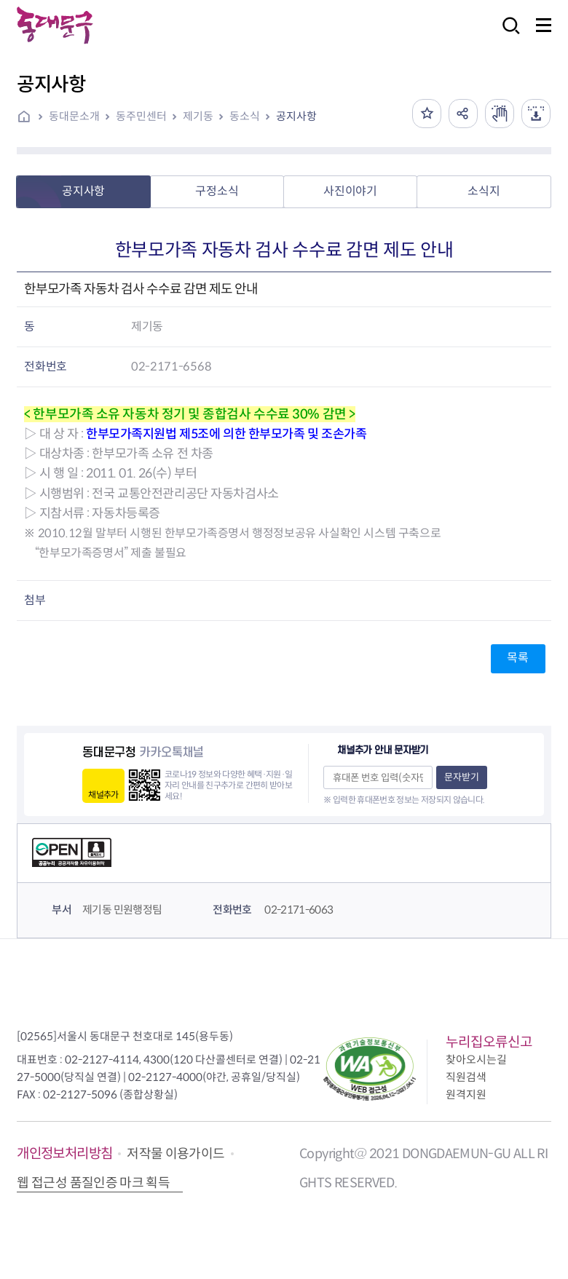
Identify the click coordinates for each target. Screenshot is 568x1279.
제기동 (198, 116)
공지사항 (296, 116)
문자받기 (461, 777)
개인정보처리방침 (64, 1153)
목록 (517, 657)
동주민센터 (141, 116)
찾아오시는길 (476, 1059)
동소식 (244, 116)
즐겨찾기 (426, 113)
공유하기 (463, 113)
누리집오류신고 (489, 1042)
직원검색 (466, 1077)
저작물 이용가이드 (175, 1154)
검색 (506, 35)
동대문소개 (74, 116)
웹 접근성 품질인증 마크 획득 (93, 1183)
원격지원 (466, 1094)
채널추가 (103, 794)
